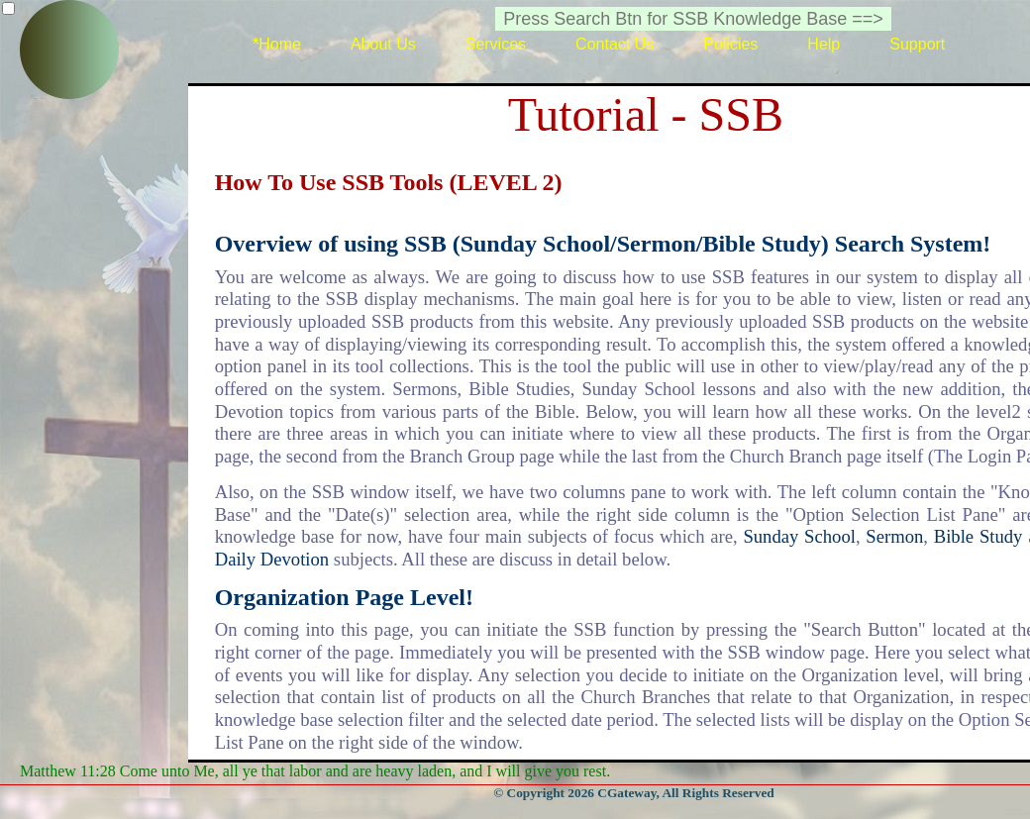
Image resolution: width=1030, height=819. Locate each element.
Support (917, 44)
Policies (730, 44)
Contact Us (614, 44)
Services (495, 44)
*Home (277, 44)
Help (823, 44)
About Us (383, 44)
